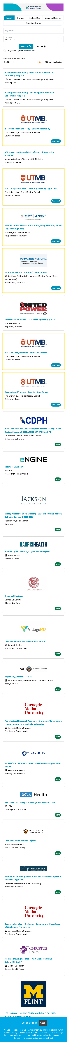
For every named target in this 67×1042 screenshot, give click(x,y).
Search (9, 18)
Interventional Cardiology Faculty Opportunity (27, 128)
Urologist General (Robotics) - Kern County (26, 272)
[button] (41, 46)
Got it (42, 1023)
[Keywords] (33, 31)
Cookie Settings (29, 1023)
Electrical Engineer (14, 596)
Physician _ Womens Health (18, 676)
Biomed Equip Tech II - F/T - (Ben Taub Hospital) (27, 551)
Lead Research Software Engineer (21, 840)
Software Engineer (14, 466)
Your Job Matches (53, 18)
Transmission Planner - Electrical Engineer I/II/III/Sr (29, 319)
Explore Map (34, 18)
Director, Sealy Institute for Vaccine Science (26, 352)
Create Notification (53, 62)
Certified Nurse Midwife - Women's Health (25, 641)
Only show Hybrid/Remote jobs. (21, 50)
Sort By (7, 62)
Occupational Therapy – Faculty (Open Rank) (26, 392)
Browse (20, 18)
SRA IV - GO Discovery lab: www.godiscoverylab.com (30, 802)
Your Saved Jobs (33, 23)
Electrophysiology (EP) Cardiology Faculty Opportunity (32, 188)
